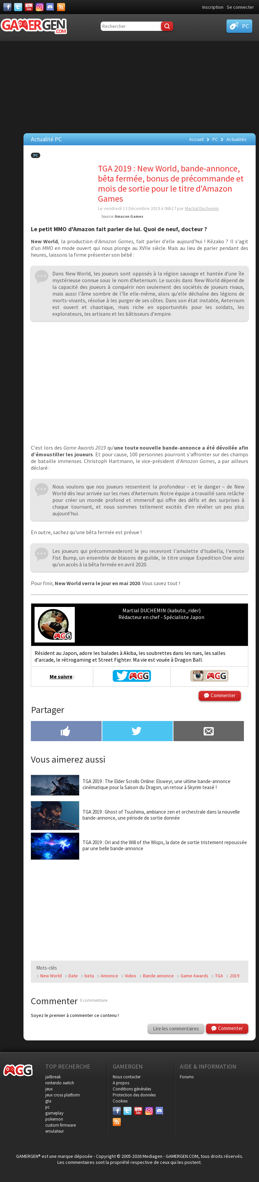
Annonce (109, 976)
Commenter (223, 695)
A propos (121, 1083)
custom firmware (60, 1125)
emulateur (54, 1131)
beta (89, 976)
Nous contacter (127, 1077)
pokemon (54, 1119)
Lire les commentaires (176, 1028)
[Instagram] (40, 7)
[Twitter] (18, 7)
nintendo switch (59, 1083)
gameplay (54, 1113)
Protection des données (134, 1095)
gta (48, 1101)
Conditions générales (132, 1089)
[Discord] (50, 7)
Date (73, 976)
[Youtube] (29, 7)
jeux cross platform (62, 1095)
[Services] (61, 7)
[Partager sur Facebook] (66, 731)
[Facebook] (7, 7)
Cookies (120, 1101)
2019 (234, 976)
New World (51, 976)
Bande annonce (158, 976)
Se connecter (240, 7)
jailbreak (53, 1077)
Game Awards (194, 976)
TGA (219, 976)
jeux (49, 1089)
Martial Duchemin (202, 208)
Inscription (212, 7)
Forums (187, 1077)
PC (35, 155)
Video (130, 976)
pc (47, 1107)
